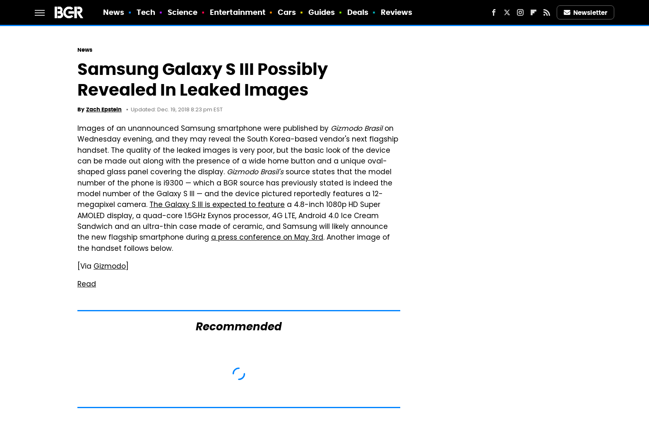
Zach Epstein (104, 109)
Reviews (397, 12)
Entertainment (237, 12)
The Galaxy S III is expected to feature (217, 205)
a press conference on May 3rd (267, 238)
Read (86, 285)
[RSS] (546, 12)
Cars (287, 12)
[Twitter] (507, 12)
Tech (146, 12)
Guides (321, 12)
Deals (358, 12)
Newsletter (586, 13)
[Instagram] (520, 12)
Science (183, 12)
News (113, 12)
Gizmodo (110, 267)
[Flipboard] (533, 12)
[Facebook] (493, 12)
